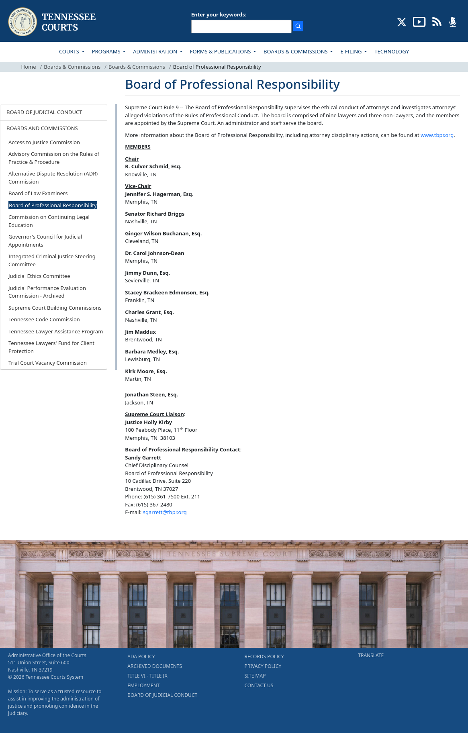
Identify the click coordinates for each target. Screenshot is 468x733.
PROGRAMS (107, 51)
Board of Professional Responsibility (53, 205)
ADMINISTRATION (155, 51)
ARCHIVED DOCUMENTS (154, 666)
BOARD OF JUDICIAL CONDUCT (44, 112)
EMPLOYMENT (143, 685)
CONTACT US (259, 685)
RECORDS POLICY (264, 656)
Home (28, 66)
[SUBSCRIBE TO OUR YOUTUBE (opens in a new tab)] (419, 21)
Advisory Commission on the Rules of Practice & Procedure (53, 157)
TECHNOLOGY (391, 51)
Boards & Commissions (72, 66)
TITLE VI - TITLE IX (147, 675)
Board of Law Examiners (37, 193)
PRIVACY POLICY (263, 666)
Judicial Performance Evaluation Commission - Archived (47, 292)
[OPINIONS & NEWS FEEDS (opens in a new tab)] (437, 21)
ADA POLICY (141, 656)
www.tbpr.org (437, 135)
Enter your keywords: (219, 14)
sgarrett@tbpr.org (165, 512)
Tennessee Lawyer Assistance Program (55, 331)
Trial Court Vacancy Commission (47, 362)
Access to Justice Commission (44, 142)
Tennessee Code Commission (44, 319)
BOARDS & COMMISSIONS (296, 51)
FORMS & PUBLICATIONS (221, 51)
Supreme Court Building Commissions (55, 307)
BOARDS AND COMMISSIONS (42, 128)
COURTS (69, 51)
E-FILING (351, 51)
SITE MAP (255, 675)
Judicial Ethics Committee (39, 276)
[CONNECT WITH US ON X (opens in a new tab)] (402, 21)
